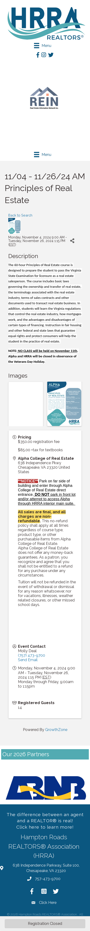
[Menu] (43, 46)
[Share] (72, 241)
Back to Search (20, 215)
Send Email (28, 660)
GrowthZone (56, 729)
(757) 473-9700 (31, 655)
